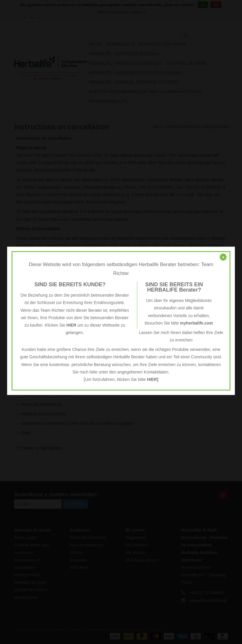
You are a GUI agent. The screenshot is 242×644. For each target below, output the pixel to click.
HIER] (152, 379)
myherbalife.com (196, 322)
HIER (71, 324)
